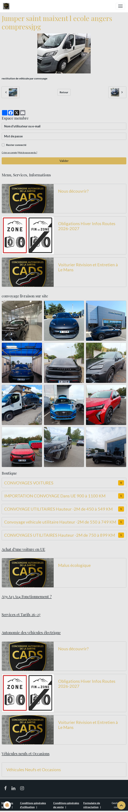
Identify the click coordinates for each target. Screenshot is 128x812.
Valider (64, 161)
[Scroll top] (121, 805)
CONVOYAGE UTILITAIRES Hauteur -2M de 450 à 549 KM (58, 508)
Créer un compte (9, 152)
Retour (64, 92)
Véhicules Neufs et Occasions (33, 769)
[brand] (7, 6)
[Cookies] (7, 805)
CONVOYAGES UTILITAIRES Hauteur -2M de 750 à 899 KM (59, 535)
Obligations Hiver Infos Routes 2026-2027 (86, 226)
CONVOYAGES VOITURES (28, 482)
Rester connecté (16, 144)
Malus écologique (74, 565)
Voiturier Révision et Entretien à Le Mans (88, 267)
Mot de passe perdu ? (27, 152)
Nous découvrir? (73, 191)
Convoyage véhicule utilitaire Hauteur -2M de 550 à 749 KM (60, 521)
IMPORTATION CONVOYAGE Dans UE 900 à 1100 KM (55, 495)
